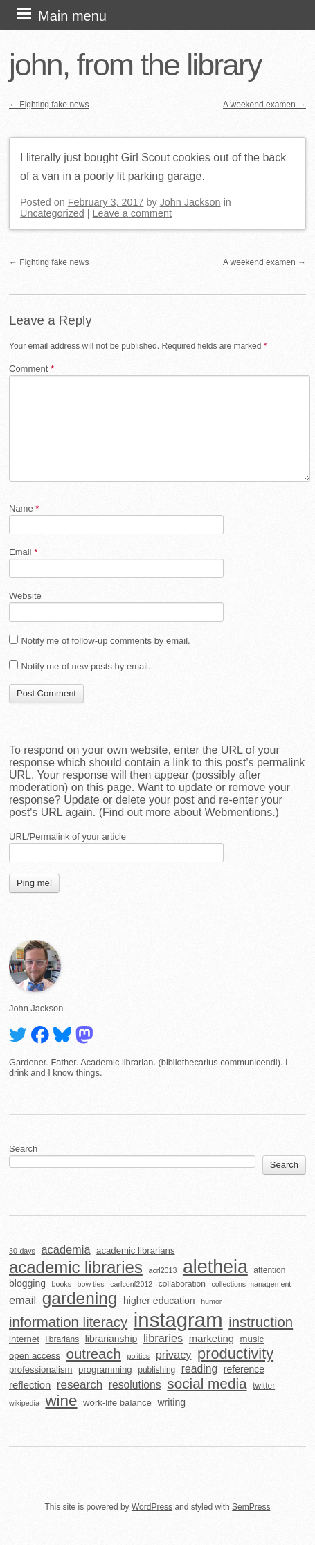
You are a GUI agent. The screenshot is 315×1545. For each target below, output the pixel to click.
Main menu (72, 16)
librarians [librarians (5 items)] (63, 1339)
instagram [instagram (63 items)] (178, 1319)
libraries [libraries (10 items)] (163, 1338)
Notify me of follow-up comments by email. (105, 640)
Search (23, 1149)
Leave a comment (132, 213)
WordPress (152, 1507)
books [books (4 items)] (61, 1284)
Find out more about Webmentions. (189, 812)
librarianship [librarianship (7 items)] (111, 1338)
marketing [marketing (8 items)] (211, 1338)
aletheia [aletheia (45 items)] (215, 1266)
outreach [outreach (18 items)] (93, 1354)
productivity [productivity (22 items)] (235, 1353)
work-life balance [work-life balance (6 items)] (117, 1403)
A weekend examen (264, 104)
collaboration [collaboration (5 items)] (182, 1284)
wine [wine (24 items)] (61, 1400)
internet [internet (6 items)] (24, 1339)
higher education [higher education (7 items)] (159, 1300)
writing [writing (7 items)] (172, 1402)
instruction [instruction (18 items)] (260, 1322)
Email (23, 552)
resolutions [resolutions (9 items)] (135, 1385)
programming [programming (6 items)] (105, 1369)
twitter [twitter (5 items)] (264, 1386)
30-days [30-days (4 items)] (22, 1251)
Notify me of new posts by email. (85, 666)
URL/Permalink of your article (67, 836)
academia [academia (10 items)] (65, 1249)
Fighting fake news (49, 104)
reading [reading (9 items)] (199, 1369)
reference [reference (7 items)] (244, 1369)
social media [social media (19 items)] (206, 1383)
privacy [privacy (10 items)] (174, 1354)
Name (24, 508)
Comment (31, 368)
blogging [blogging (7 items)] (27, 1283)
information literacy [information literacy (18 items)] (68, 1322)
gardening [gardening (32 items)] (80, 1298)
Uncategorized (52, 213)
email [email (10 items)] (22, 1300)
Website (25, 595)
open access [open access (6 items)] (34, 1355)
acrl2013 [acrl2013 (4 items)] (162, 1270)
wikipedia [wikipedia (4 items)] (24, 1403)
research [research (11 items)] (79, 1384)
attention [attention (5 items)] (269, 1270)
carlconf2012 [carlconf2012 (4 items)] (131, 1284)
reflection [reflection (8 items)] (30, 1385)
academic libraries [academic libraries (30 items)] (76, 1267)
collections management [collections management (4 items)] (251, 1284)
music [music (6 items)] (252, 1339)
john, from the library (135, 64)
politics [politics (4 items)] (138, 1356)
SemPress (251, 1507)
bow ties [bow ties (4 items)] (91, 1284)
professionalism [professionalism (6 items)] (41, 1369)
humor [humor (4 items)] (211, 1301)
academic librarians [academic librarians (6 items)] (135, 1250)
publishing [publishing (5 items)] (156, 1370)
